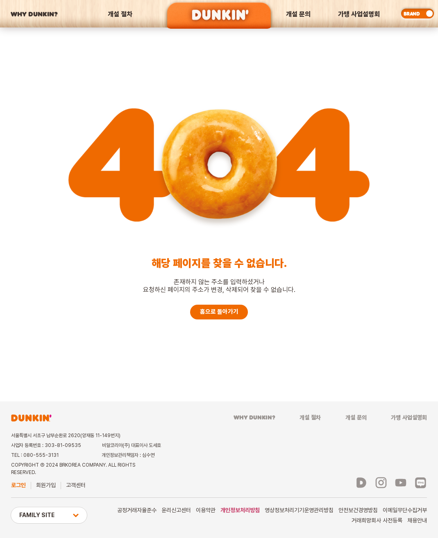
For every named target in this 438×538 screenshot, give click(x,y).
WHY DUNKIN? (34, 14)
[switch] (417, 13)
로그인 (18, 485)
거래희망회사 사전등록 (377, 520)
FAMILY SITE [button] (49, 515)
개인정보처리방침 (240, 510)
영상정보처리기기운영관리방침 (299, 510)
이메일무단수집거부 (405, 510)
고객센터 (76, 485)
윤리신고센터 (176, 510)
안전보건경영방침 (358, 510)
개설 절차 (120, 14)
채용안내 (417, 520)
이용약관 (206, 510)
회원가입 (46, 485)
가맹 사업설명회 (359, 14)
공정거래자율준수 (137, 510)
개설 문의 (298, 14)
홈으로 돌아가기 (219, 311)
